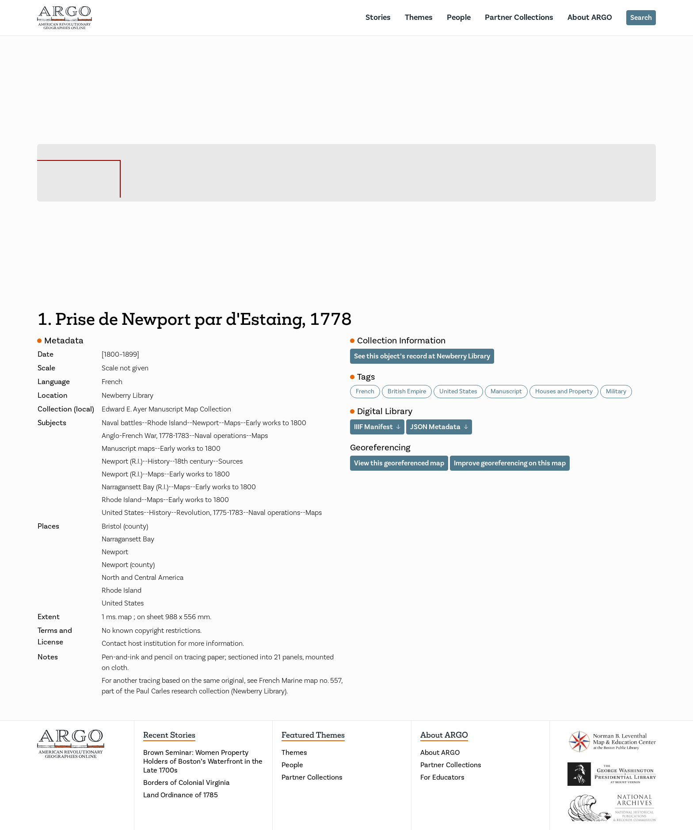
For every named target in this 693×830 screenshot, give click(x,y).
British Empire (407, 392)
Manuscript (506, 392)
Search (641, 17)
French (365, 392)
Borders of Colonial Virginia (186, 782)
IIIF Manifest (373, 427)
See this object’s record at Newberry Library (422, 356)
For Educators (442, 777)
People (459, 17)
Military (616, 392)
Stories (378, 17)
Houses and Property (564, 392)
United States (458, 392)
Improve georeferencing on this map (510, 463)
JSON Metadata (435, 427)
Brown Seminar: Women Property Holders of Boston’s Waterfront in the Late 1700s (203, 761)
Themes (419, 17)
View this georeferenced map (399, 463)
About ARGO (589, 17)
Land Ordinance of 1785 (180, 795)
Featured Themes (313, 735)
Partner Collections (519, 17)
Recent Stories (169, 735)
